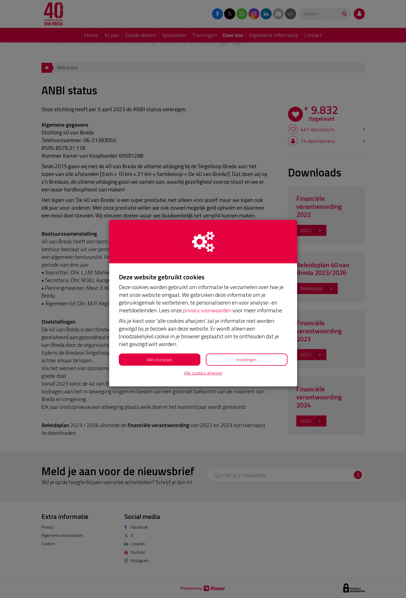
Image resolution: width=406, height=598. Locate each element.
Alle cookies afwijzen (203, 373)
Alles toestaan (159, 360)
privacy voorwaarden (207, 310)
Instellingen (246, 360)
